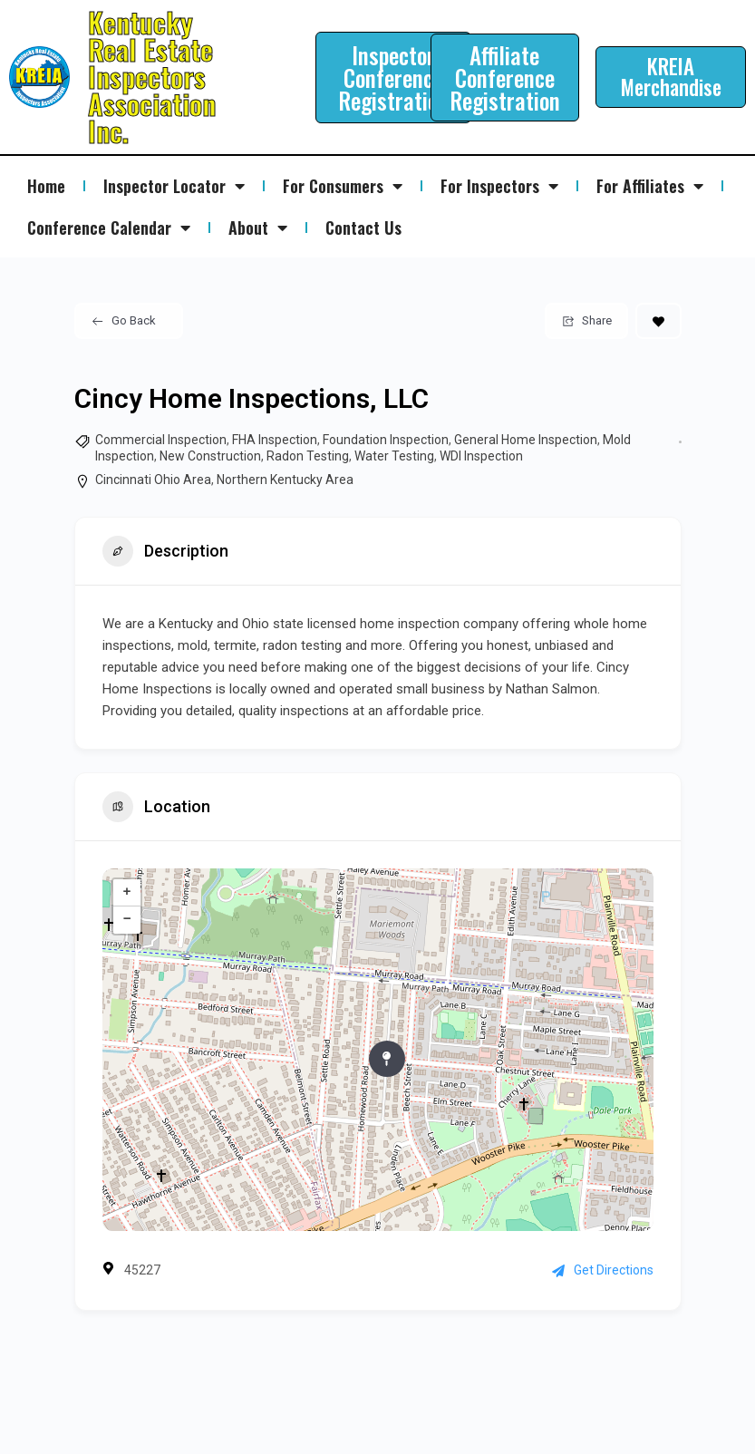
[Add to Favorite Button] (658, 321)
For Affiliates (649, 186)
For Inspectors (499, 186)
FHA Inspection (274, 439)
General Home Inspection (525, 439)
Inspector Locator (174, 186)
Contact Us (363, 227)
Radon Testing (307, 456)
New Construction (210, 456)
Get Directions (602, 1270)
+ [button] (126, 893)
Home (46, 186)
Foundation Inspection (386, 439)
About (257, 227)
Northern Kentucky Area (285, 479)
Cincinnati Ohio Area (153, 479)
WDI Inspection (481, 456)
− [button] (126, 920)
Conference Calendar (108, 227)
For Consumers (342, 186)
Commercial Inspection (161, 439)
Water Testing (394, 456)
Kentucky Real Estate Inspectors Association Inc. (152, 76)
